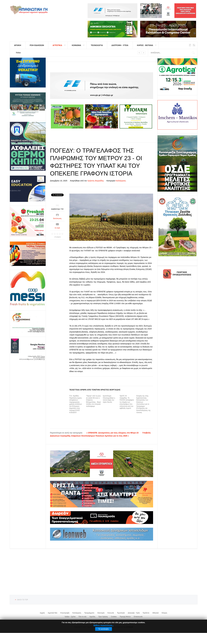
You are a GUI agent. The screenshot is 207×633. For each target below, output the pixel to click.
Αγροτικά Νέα (52, 613)
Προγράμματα (89, 613)
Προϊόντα (146, 613)
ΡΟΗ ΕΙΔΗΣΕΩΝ (37, 45)
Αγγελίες (92, 617)
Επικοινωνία (138, 617)
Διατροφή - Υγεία (134, 613)
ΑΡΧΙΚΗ (17, 45)
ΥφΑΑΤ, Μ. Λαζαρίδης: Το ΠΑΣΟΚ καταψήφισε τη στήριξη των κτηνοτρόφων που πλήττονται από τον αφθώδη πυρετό (127, 402)
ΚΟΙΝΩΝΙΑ (76, 45)
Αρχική (42, 613)
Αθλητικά (155, 613)
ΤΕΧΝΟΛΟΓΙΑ (97, 45)
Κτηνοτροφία (64, 613)
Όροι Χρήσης (103, 617)
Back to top (22, 600)
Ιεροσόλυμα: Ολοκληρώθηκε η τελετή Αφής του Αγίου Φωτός (109, 399)
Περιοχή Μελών (125, 617)
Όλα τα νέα (82, 617)
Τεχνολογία (121, 613)
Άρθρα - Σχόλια (70, 617)
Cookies (114, 617)
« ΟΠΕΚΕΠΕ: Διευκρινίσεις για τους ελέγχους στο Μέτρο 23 (112, 433)
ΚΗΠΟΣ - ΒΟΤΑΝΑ (145, 45)
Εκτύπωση (57, 218)
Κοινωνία (111, 613)
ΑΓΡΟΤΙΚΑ (57, 45)
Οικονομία (100, 613)
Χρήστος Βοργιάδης (95, 181)
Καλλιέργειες (121, 181)
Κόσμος (164, 613)
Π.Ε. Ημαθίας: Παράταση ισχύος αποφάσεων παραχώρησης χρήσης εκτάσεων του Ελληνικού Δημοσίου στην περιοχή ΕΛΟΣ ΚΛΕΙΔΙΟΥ (75, 404)
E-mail (57, 228)
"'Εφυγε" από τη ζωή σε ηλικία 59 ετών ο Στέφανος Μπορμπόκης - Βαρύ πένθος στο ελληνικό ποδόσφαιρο (93, 401)
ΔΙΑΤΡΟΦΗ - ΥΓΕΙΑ (119, 45)
